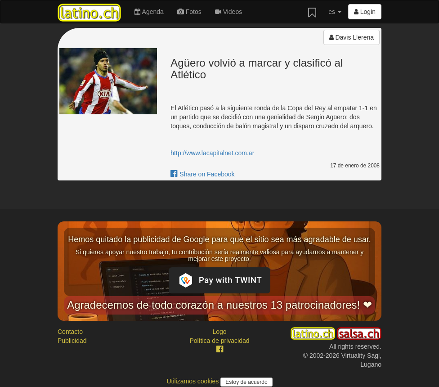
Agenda (148, 11)
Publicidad (72, 340)
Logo (219, 331)
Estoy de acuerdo (246, 382)
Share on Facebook (202, 174)
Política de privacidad (219, 340)
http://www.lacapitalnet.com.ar (212, 153)
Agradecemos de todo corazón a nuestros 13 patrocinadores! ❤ (219, 305)
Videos (228, 11)
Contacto (70, 331)
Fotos (189, 11)
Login (365, 11)
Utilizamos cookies (193, 381)
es (334, 11)
